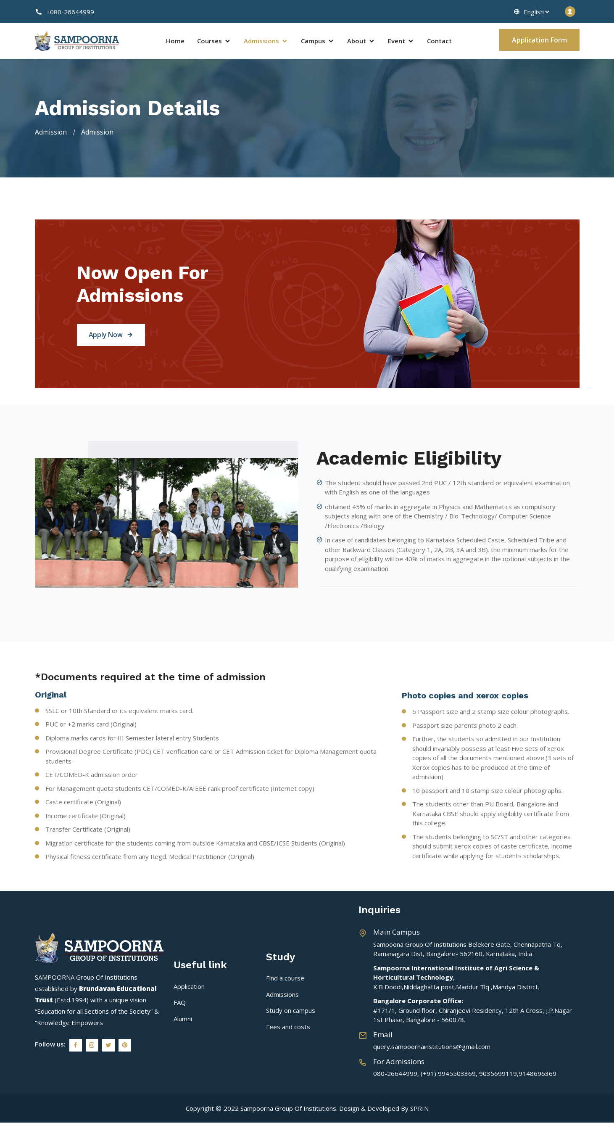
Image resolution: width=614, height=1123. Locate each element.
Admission (51, 132)
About (361, 41)
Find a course (285, 978)
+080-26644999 (64, 12)
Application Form (539, 40)
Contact (439, 41)
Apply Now (112, 335)
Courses (214, 41)
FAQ (180, 1003)
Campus (318, 41)
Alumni (183, 1019)
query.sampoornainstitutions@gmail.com (431, 1047)
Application (189, 987)
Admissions (266, 41)
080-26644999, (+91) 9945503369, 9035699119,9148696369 (464, 1074)
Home (175, 41)
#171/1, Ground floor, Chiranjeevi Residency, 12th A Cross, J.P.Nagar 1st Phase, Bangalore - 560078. (472, 1010)
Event (401, 41)
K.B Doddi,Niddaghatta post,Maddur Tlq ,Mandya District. (456, 977)
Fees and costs (288, 1027)
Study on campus (290, 1011)
